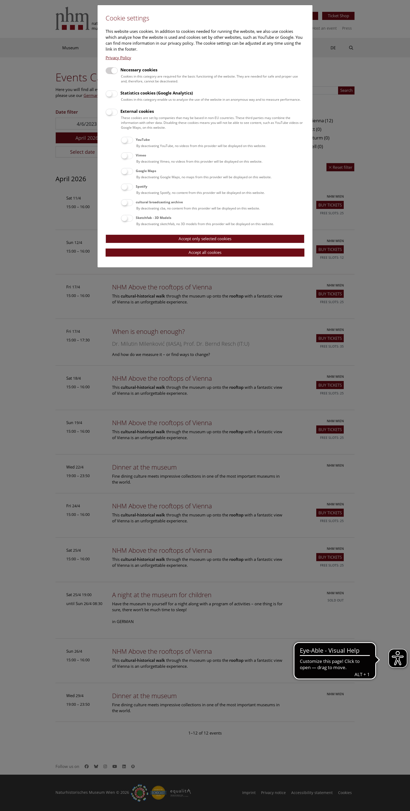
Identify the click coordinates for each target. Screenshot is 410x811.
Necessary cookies (138, 69)
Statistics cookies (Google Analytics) (156, 93)
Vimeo (141, 155)
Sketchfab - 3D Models (153, 217)
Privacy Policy (118, 57)
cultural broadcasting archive (159, 202)
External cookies (137, 111)
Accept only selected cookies (205, 238)
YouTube (143, 139)
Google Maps (146, 171)
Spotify (141, 186)
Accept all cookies (205, 252)
